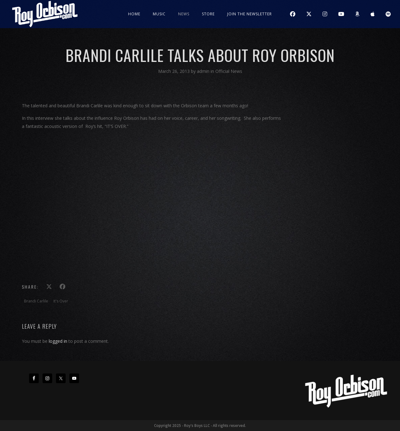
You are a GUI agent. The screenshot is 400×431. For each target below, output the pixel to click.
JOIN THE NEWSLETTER (249, 14)
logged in (58, 341)
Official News (228, 71)
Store (208, 14)
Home (134, 14)
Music (159, 14)
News (183, 14)
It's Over (60, 301)
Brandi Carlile (36, 301)
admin (204, 71)
